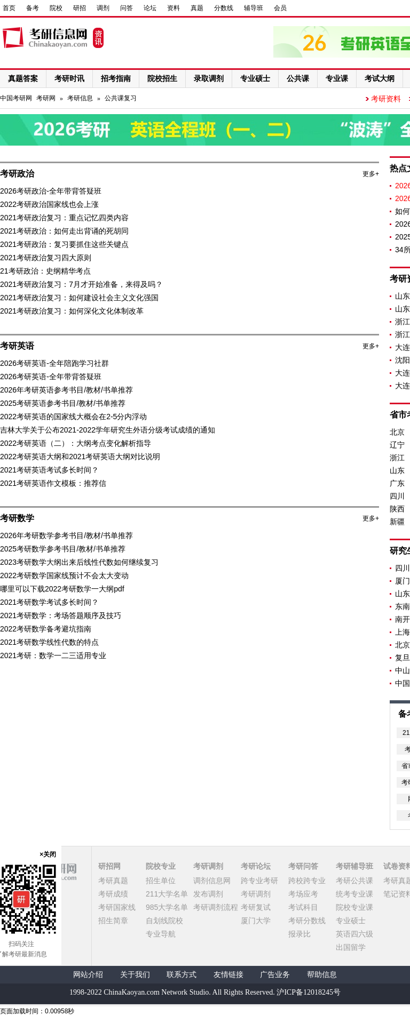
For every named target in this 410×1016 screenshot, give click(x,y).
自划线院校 (164, 920)
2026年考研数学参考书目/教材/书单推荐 (66, 535)
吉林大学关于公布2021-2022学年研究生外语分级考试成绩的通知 (107, 430)
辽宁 (397, 445)
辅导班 (253, 8)
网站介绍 (88, 975)
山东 (397, 470)
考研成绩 (113, 894)
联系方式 (181, 975)
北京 (397, 432)
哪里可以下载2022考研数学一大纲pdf (62, 589)
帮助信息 (322, 975)
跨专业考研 (259, 880)
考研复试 (256, 907)
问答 (126, 8)
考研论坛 (256, 866)
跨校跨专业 (307, 880)
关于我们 (135, 975)
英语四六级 (354, 934)
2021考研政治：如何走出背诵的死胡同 (64, 231)
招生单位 (161, 880)
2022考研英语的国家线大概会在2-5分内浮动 (73, 416)
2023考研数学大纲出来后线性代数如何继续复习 (79, 562)
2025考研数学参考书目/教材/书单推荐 (62, 549)
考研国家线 (117, 907)
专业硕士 (351, 920)
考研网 (46, 98)
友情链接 (228, 975)
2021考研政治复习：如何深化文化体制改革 (72, 311)
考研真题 (113, 880)
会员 (280, 8)
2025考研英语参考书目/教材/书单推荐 (62, 403)
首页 (9, 8)
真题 (197, 8)
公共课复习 (121, 98)
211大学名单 (167, 894)
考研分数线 (307, 920)
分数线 (223, 8)
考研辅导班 (354, 866)
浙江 (397, 457)
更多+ (370, 174)
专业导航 (161, 934)
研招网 (109, 866)
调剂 (103, 8)
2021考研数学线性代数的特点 (49, 642)
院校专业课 (354, 907)
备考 (32, 8)
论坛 (150, 8)
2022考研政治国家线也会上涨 (49, 204)
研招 (79, 8)
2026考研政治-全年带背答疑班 (50, 191)
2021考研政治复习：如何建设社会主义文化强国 (79, 297)
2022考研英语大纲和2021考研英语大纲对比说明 (80, 456)
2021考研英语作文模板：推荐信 (53, 483)
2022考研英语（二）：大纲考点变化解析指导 (75, 443)
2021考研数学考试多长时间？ (49, 602)
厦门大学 (256, 920)
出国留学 (351, 947)
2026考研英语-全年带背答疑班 (50, 376)
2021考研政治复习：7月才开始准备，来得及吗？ (81, 284)
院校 (56, 8)
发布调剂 (208, 894)
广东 (397, 483)
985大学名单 (167, 907)
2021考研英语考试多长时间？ (49, 470)
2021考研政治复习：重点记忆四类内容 (64, 217)
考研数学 (17, 518)
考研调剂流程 (215, 907)
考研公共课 (354, 880)
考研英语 (17, 345)
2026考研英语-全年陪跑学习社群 (54, 363)
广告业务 (275, 975)
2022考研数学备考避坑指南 (45, 629)
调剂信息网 (212, 880)
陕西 (397, 509)
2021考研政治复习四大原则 (45, 257)
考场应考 (303, 894)
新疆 (397, 521)
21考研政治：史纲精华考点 (45, 271)
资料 (173, 8)
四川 (397, 496)
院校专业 (161, 866)
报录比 (299, 934)
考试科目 (303, 907)
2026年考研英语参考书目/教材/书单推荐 (66, 390)
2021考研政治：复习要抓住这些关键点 (64, 244)
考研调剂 (208, 866)
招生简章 (113, 920)
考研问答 (303, 866)
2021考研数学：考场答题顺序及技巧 (60, 615)
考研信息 (80, 98)
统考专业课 (354, 894)
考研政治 (17, 173)
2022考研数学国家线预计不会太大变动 (64, 575)
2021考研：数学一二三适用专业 (53, 655)
